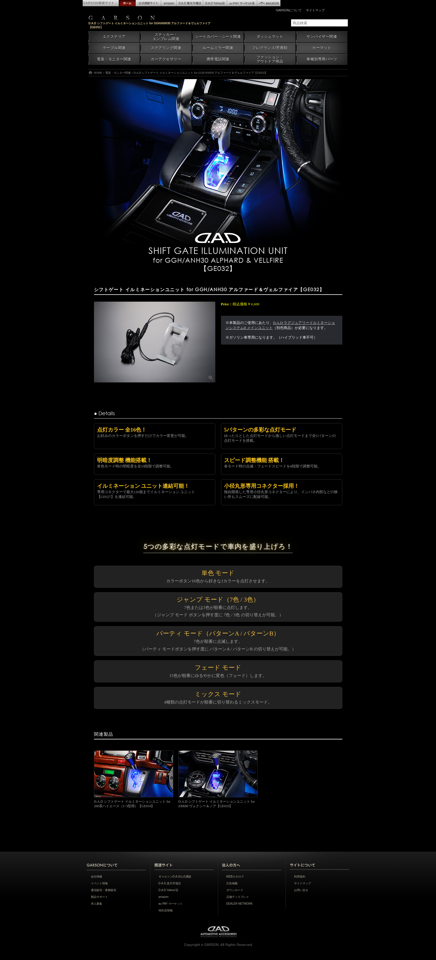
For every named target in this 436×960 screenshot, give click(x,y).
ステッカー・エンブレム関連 (166, 37)
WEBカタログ (235, 876)
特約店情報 (166, 910)
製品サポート (99, 896)
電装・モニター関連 (114, 59)
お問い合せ (301, 890)
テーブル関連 (114, 48)
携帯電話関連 (218, 59)
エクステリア (114, 37)
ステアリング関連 (166, 48)
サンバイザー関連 (321, 37)
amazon (164, 896)
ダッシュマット (270, 37)
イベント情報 (99, 883)
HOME (98, 72)
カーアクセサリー (166, 59)
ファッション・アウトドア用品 (270, 59)
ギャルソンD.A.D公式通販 (175, 876)
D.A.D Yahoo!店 (168, 890)
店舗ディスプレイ (237, 896)
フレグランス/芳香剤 (269, 48)
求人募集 (96, 903)
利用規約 (299, 876)
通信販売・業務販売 (103, 890)
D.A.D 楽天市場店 (170, 883)
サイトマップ (315, 10)
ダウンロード (234, 890)
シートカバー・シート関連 (218, 37)
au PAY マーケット (171, 903)
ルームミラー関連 (218, 48)
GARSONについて (289, 10)
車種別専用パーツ (321, 59)
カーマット (321, 48)
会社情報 (96, 876)
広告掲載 (232, 883)
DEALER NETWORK (239, 903)
